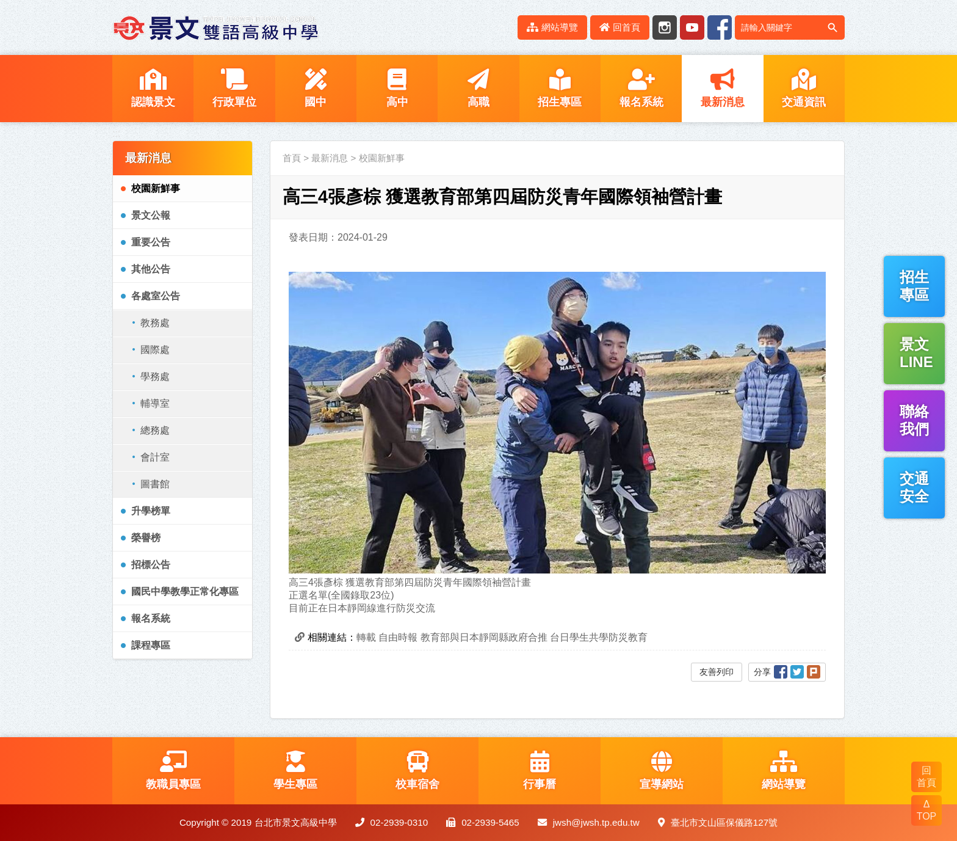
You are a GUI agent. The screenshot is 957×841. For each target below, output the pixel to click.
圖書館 (155, 484)
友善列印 (716, 672)
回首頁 (619, 27)
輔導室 (155, 403)
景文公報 (150, 215)
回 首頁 (926, 776)
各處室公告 (155, 296)
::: (501, 27)
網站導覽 (552, 27)
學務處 (155, 376)
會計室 (155, 457)
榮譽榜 (146, 538)
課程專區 (150, 645)
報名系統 (150, 618)
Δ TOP (927, 810)
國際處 (155, 349)
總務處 (155, 430)
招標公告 (150, 564)
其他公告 (150, 269)
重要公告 (150, 242)
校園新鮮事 (155, 188)
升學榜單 (150, 511)
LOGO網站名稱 (216, 27)
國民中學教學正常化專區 (185, 591)
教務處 (155, 323)
